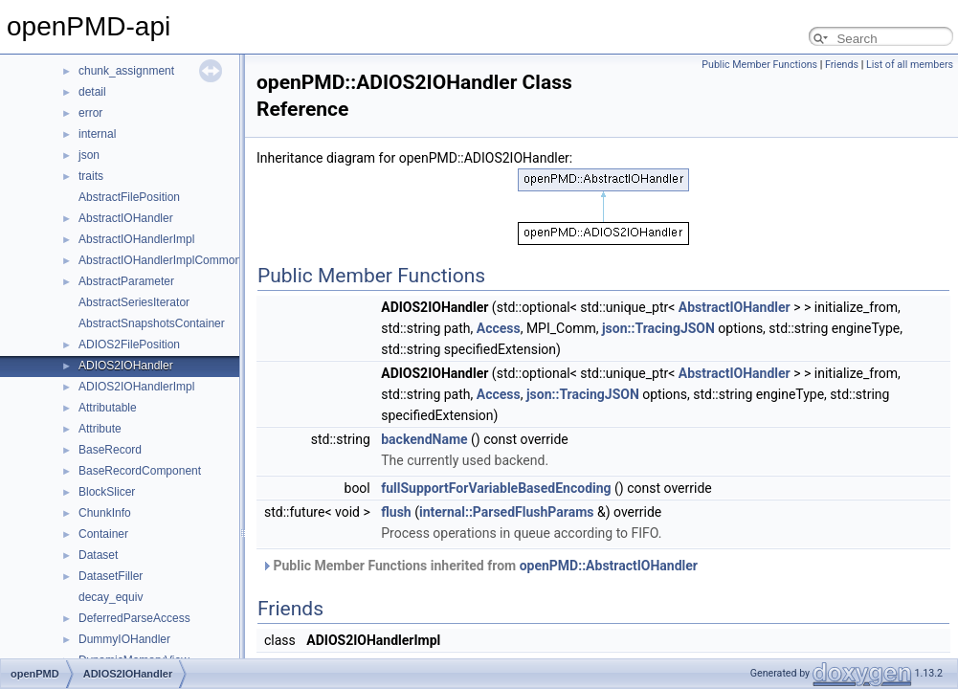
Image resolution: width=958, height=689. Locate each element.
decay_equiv (110, 597)
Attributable (107, 407)
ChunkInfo (104, 513)
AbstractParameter (126, 281)
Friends (841, 64)
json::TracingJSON (658, 328)
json (89, 155)
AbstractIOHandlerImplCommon (159, 260)
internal (97, 134)
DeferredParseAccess (134, 618)
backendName (424, 439)
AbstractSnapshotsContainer (151, 323)
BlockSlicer (106, 492)
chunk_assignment (126, 71)
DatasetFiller (110, 576)
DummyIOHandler (124, 639)
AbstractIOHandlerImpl (136, 239)
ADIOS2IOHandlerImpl (136, 386)
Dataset (98, 555)
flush (396, 512)
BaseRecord (110, 449)
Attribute (100, 428)
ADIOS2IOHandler (125, 365)
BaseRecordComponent (139, 471)
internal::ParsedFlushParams (506, 512)
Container (103, 534)
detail (92, 92)
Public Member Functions (759, 64)
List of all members (909, 64)
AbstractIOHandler (125, 218)
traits (90, 176)
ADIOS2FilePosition (129, 344)
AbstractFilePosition (129, 197)
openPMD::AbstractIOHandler (609, 565)
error (90, 113)
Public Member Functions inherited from (479, 565)
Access (499, 328)
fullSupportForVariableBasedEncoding (496, 488)
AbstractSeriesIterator (133, 302)
